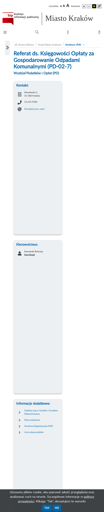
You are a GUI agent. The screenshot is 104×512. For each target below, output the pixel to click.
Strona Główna (26, 45)
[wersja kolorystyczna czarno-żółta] (94, 6)
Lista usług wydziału (34, 432)
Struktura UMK (73, 45)
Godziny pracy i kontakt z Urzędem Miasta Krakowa (41, 412)
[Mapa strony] (68, 33)
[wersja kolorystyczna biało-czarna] (89, 6)
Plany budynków (32, 420)
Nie (57, 508)
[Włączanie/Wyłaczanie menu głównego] (5, 32)
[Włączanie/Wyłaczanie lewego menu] (7, 48)
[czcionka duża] (68, 6)
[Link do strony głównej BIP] (52, 18)
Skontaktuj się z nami (34, 109)
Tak (46, 508)
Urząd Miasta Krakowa (49, 45)
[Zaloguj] (99, 33)
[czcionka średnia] (63, 6)
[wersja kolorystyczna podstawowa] (84, 6)
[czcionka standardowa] (61, 6)
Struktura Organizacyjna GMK (38, 426)
